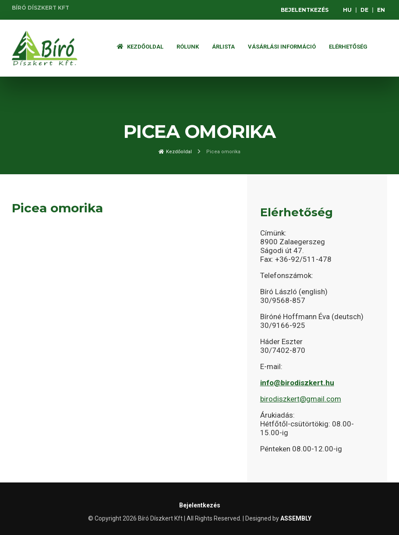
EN (381, 10)
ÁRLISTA (223, 46)
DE (364, 10)
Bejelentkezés (304, 10)
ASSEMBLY (295, 518)
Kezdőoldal (140, 46)
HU (347, 10)
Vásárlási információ (282, 46)
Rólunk (188, 46)
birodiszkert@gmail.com (300, 398)
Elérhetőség (348, 46)
